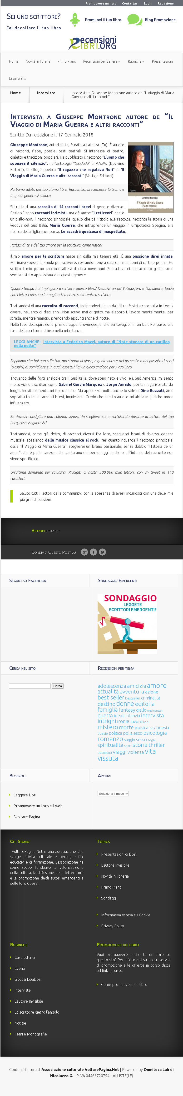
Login (148, 3)
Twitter (102, 560)
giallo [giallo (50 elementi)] (141, 717)
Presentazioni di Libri (118, 862)
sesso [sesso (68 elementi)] (141, 747)
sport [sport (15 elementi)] (128, 753)
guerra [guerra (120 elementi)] (105, 723)
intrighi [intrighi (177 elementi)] (107, 728)
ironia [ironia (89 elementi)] (123, 729)
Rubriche (134, 61)
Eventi (20, 976)
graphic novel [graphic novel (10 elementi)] (154, 718)
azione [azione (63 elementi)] (151, 699)
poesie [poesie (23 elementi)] (103, 741)
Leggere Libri (25, 802)
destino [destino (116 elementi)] (106, 711)
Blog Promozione (160, 20)
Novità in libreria (38, 61)
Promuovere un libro (101, 3)
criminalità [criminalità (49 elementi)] (150, 705)
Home (14, 61)
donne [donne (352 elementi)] (125, 711)
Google (84, 560)
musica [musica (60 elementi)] (141, 735)
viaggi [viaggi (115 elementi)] (120, 759)
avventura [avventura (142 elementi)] (132, 699)
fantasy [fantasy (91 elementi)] (127, 717)
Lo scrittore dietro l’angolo (37, 1020)
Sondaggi (109, 906)
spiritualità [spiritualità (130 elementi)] (110, 752)
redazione (42, 142)
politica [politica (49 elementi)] (115, 740)
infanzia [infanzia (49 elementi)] (133, 723)
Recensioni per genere (100, 61)
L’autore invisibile (115, 873)
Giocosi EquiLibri (28, 987)
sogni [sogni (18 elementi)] (151, 747)
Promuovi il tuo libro (103, 20)
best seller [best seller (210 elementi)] (111, 705)
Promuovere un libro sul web (38, 813)
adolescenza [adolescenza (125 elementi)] (112, 693)
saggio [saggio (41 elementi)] (129, 747)
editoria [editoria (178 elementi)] (145, 711)
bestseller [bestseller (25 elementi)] (132, 706)
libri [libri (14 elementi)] (145, 729)
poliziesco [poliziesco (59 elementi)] (132, 740)
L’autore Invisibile (29, 1009)
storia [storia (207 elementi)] (140, 752)
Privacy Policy (112, 933)
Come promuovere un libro (124, 992)
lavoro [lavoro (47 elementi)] (136, 729)
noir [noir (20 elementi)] (152, 736)
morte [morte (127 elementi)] (126, 735)
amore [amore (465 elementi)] (157, 693)
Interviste (46, 93)
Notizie (20, 1031)
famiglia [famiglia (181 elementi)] (108, 717)
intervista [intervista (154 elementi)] (152, 723)
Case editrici (25, 965)
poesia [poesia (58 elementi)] (162, 735)
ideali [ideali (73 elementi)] (119, 723)
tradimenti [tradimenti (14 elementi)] (105, 760)
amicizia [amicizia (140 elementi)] (136, 693)
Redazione (166, 3)
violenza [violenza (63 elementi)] (136, 759)
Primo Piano (67, 61)
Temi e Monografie (31, 1042)
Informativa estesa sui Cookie (125, 922)
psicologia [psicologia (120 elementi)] (155, 740)
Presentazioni (162, 61)
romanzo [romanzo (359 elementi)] (110, 746)
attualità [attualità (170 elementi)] (108, 699)
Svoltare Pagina (27, 824)
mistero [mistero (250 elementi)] (108, 734)
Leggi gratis (17, 78)
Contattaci (130, 3)
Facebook (93, 560)
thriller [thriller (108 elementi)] (156, 752)
